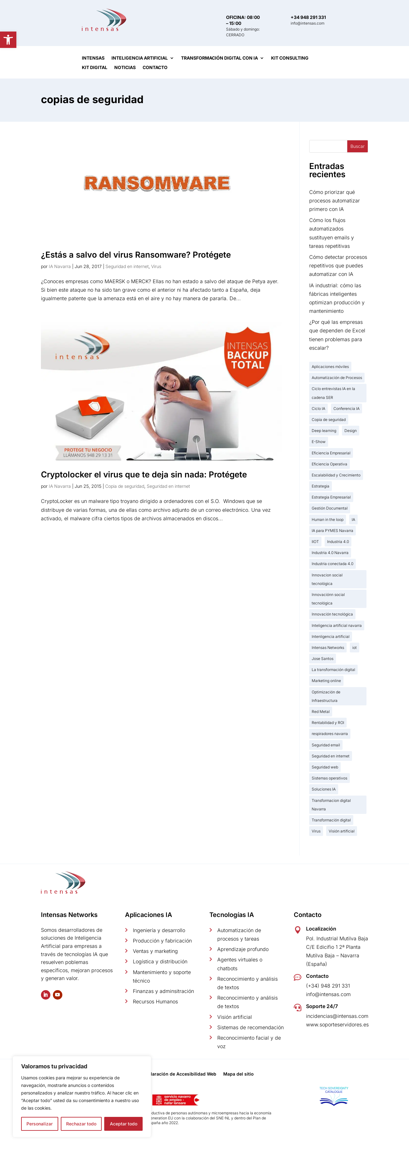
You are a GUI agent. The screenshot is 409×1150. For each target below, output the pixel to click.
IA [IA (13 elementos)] (353, 519)
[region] (82, 1096)
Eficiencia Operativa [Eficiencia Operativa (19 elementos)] (329, 464)
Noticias (125, 67)
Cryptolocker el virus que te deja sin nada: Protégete (144, 474)
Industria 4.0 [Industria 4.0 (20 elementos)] (338, 541)
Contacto (155, 67)
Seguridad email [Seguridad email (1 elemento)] (326, 745)
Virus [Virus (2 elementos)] (316, 831)
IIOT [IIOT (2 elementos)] (315, 541)
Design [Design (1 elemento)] (350, 430)
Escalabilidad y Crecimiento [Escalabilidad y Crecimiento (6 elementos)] (336, 475)
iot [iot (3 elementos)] (354, 647)
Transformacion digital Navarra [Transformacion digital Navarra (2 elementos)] (331, 804)
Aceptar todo (123, 1123)
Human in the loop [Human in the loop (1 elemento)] (328, 519)
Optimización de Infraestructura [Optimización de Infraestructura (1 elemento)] (326, 696)
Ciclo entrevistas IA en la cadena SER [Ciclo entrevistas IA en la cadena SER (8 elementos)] (333, 393)
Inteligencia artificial (139, 58)
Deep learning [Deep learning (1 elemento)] (324, 430)
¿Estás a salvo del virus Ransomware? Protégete (136, 255)
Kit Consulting (290, 58)
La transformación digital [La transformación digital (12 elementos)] (333, 669)
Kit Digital (94, 67)
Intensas (93, 58)
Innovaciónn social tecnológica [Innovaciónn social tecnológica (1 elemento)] (328, 598)
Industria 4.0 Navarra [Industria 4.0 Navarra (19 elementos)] (330, 552)
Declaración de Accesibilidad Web (179, 1074)
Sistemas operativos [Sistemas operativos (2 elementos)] (329, 778)
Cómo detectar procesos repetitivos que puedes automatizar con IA (338, 265)
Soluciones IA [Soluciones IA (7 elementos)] (324, 789)
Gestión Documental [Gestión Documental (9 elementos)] (330, 508)
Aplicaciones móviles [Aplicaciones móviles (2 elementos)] (330, 366)
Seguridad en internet (127, 266)
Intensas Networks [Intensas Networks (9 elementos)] (328, 647)
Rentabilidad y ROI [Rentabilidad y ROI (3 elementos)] (328, 722)
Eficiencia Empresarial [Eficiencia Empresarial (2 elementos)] (331, 453)
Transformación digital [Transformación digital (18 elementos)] (331, 820)
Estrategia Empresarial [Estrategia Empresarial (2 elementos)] (331, 497)
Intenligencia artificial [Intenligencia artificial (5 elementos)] (330, 636)
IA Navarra (60, 266)
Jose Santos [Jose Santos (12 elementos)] (322, 658)
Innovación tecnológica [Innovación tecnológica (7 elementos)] (332, 614)
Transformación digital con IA (219, 58)
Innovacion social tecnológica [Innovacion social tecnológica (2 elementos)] (327, 579)
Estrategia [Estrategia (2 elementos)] (320, 486)
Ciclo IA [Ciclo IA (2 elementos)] (318, 408)
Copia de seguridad (124, 486)
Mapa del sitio (238, 1074)
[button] (8, 40)
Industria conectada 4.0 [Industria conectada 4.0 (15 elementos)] (332, 563)
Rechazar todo (81, 1123)
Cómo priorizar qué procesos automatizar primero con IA (334, 200)
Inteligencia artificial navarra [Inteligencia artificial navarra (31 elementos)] (337, 625)
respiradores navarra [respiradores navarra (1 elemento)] (330, 733)
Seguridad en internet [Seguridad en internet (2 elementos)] (330, 756)
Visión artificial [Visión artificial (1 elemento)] (342, 831)
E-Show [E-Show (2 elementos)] (319, 441)
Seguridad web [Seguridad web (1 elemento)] (325, 767)
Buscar (357, 146)
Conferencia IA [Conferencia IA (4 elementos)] (346, 408)
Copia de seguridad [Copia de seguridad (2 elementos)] (329, 419)
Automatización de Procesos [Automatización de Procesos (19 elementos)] (337, 377)
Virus (156, 266)
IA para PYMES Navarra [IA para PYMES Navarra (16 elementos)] (332, 530)
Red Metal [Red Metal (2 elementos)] (321, 711)
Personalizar (39, 1123)
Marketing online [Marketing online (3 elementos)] (326, 680)
